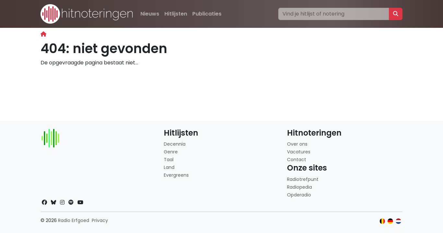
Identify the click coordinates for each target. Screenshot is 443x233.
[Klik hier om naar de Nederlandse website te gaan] (398, 221)
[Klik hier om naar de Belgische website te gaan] (382, 221)
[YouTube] (80, 202)
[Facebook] (44, 202)
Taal (169, 159)
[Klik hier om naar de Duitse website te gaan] (390, 221)
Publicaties (207, 13)
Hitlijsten (175, 13)
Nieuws (149, 13)
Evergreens (176, 175)
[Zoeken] (333, 14)
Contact (296, 159)
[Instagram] (62, 202)
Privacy (100, 220)
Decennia (175, 144)
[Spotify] (71, 202)
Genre (171, 152)
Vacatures (298, 152)
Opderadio (299, 195)
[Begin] (43, 34)
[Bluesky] (53, 202)
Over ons (297, 144)
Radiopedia (299, 187)
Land (169, 167)
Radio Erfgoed (73, 220)
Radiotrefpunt (302, 179)
